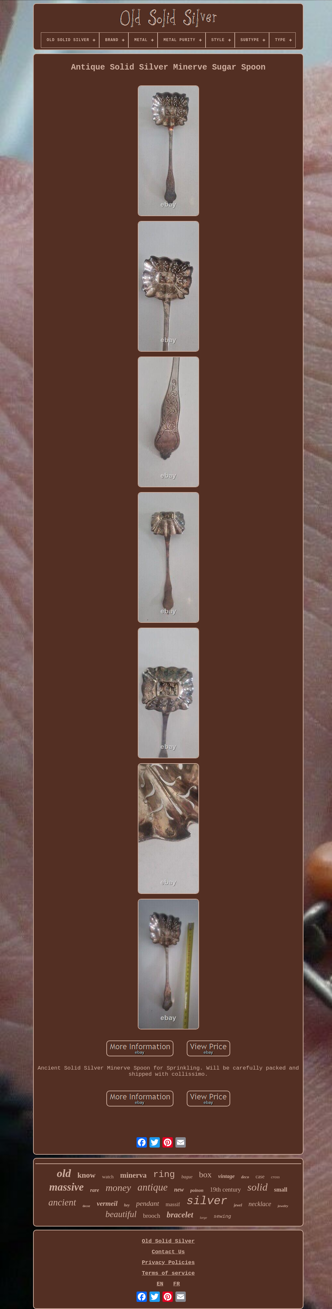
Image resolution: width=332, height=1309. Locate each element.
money (118, 1187)
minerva (133, 1175)
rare (94, 1190)
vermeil (107, 1203)
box (205, 1174)
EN (160, 1284)
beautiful (120, 1214)
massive (66, 1187)
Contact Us (168, 1252)
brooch (151, 1215)
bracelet (180, 1214)
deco (245, 1176)
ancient (62, 1202)
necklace (260, 1203)
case (260, 1176)
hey (127, 1205)
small (280, 1189)
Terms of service (168, 1273)
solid (257, 1187)
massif (173, 1204)
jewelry (283, 1206)
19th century (225, 1189)
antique (152, 1187)
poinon (196, 1190)
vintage (226, 1176)
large (203, 1217)
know (86, 1175)
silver (206, 1201)
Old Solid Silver (168, 1241)
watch (108, 1176)
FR (176, 1284)
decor (86, 1206)
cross (275, 1176)
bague (187, 1176)
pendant (147, 1203)
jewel (238, 1205)
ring (164, 1175)
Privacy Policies (168, 1263)
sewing (222, 1216)
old (64, 1173)
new (179, 1189)
